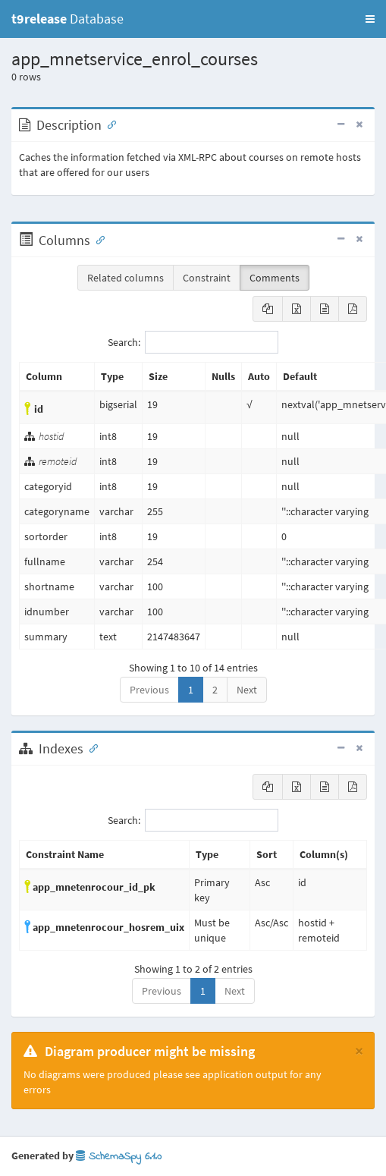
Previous (149, 689)
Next (247, 689)
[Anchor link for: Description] (108, 123)
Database (67, 18)
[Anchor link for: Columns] (97, 239)
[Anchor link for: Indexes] (90, 747)
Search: (193, 342)
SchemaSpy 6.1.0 (119, 1157)
